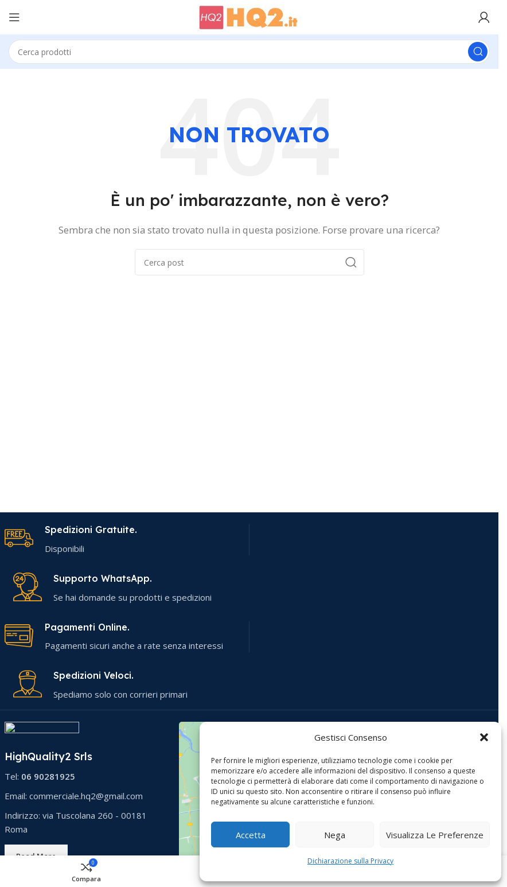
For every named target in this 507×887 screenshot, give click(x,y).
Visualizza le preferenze (434, 835)
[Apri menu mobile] (14, 17)
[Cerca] (249, 52)
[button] (484, 737)
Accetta (251, 835)
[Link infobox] (122, 539)
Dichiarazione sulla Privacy (350, 861)
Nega (334, 835)
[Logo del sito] (249, 16)
